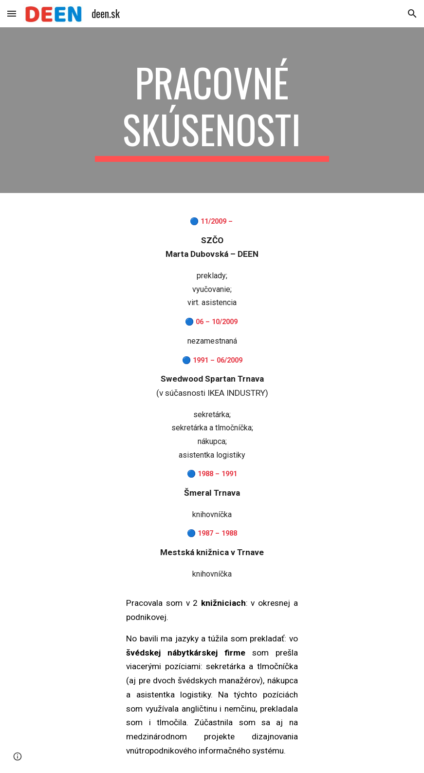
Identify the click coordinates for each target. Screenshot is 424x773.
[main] (212, 110)
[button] (11, 13)
